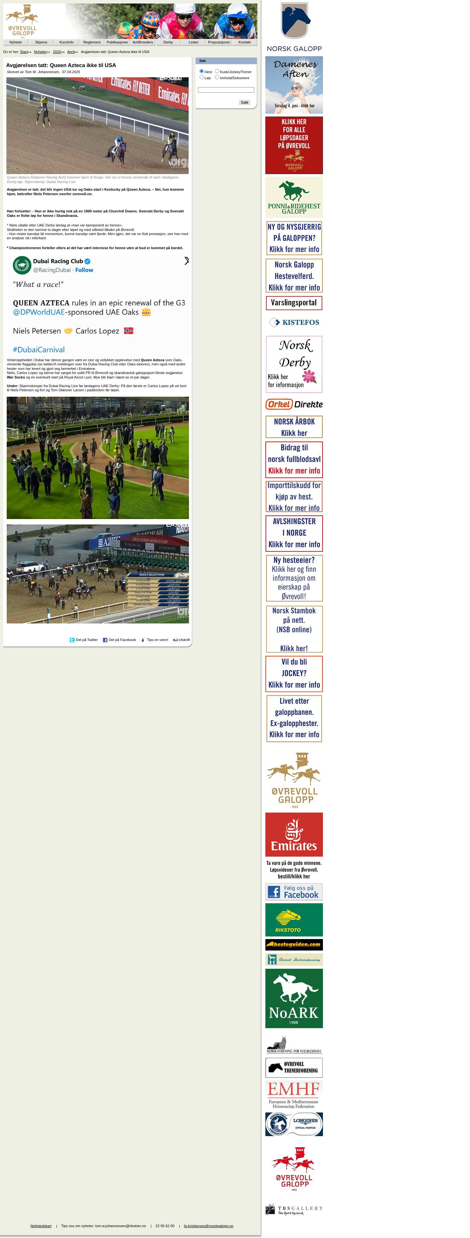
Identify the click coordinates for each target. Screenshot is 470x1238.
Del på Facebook (122, 640)
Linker (194, 42)
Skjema (41, 42)
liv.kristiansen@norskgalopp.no (208, 1226)
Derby (168, 42)
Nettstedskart (40, 1226)
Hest (208, 72)
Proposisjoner (219, 42)
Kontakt (245, 42)
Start (24, 52)
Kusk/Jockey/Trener (235, 72)
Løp (208, 78)
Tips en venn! (157, 640)
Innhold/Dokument (234, 78)
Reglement (92, 42)
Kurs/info (66, 42)
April (70, 52)
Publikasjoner (117, 42)
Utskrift (184, 640)
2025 (57, 52)
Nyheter (16, 42)
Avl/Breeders (143, 42)
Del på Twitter (87, 640)
